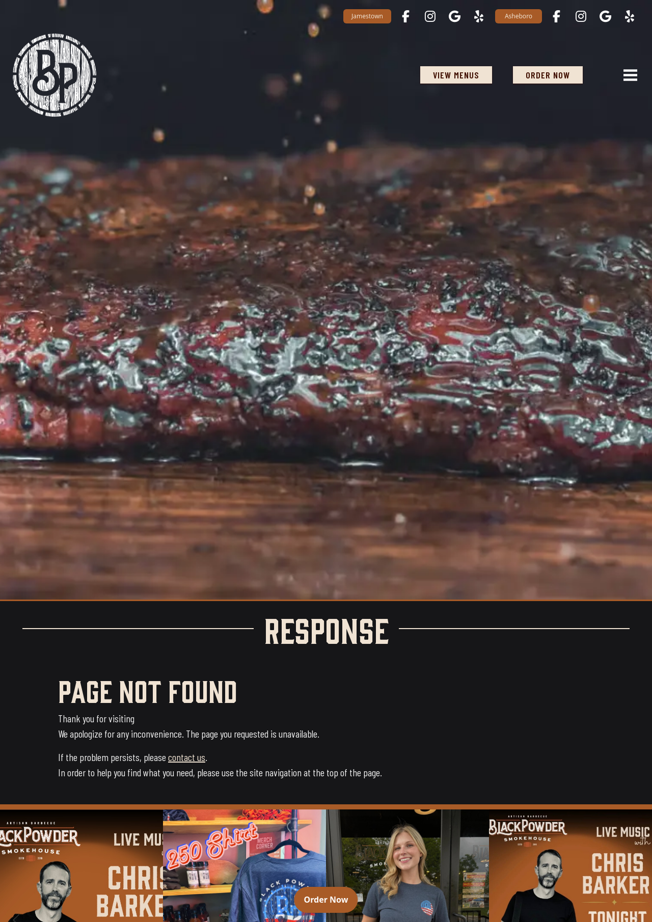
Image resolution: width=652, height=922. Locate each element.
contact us (186, 757)
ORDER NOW (554, 74)
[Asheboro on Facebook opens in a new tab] (556, 16)
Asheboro (518, 16)
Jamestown (367, 16)
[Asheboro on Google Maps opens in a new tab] (605, 16)
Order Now (331, 899)
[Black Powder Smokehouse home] (54, 74)
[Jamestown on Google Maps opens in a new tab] (454, 16)
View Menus (456, 74)
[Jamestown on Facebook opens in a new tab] (405, 16)
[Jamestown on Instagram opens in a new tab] (430, 16)
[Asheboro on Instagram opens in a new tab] (580, 16)
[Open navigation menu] (626, 75)
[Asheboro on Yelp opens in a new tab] (629, 16)
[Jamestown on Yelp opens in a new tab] (479, 16)
